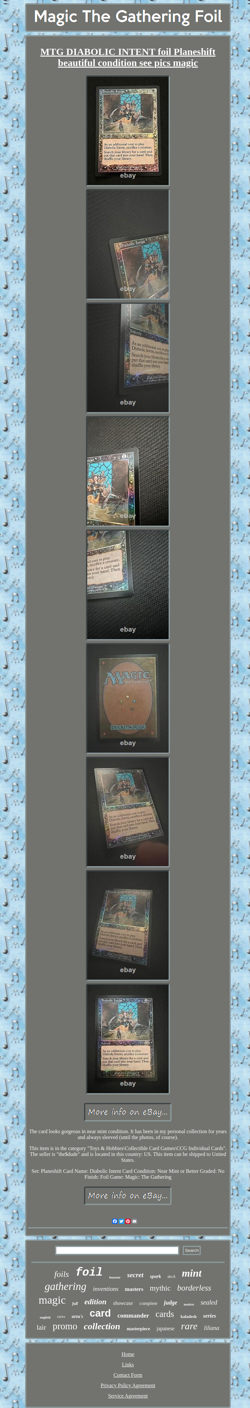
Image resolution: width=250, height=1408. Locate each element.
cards (165, 1314)
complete (148, 1303)
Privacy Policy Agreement (128, 1385)
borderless (194, 1287)
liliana (211, 1328)
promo (65, 1326)
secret (135, 1275)
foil (89, 1272)
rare (189, 1326)
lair (41, 1327)
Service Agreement (128, 1396)
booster (115, 1277)
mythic (160, 1288)
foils (61, 1274)
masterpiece (138, 1328)
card (100, 1313)
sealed (209, 1302)
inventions (105, 1288)
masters (134, 1289)
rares (61, 1316)
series (209, 1316)
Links (128, 1364)
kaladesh (189, 1316)
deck (171, 1276)
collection (102, 1326)
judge (170, 1302)
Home (127, 1354)
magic (52, 1300)
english (45, 1317)
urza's (77, 1316)
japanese (165, 1328)
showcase (123, 1303)
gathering (65, 1286)
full (75, 1303)
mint (191, 1273)
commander (133, 1315)
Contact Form (128, 1375)
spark (155, 1276)
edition (95, 1301)
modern (189, 1304)
